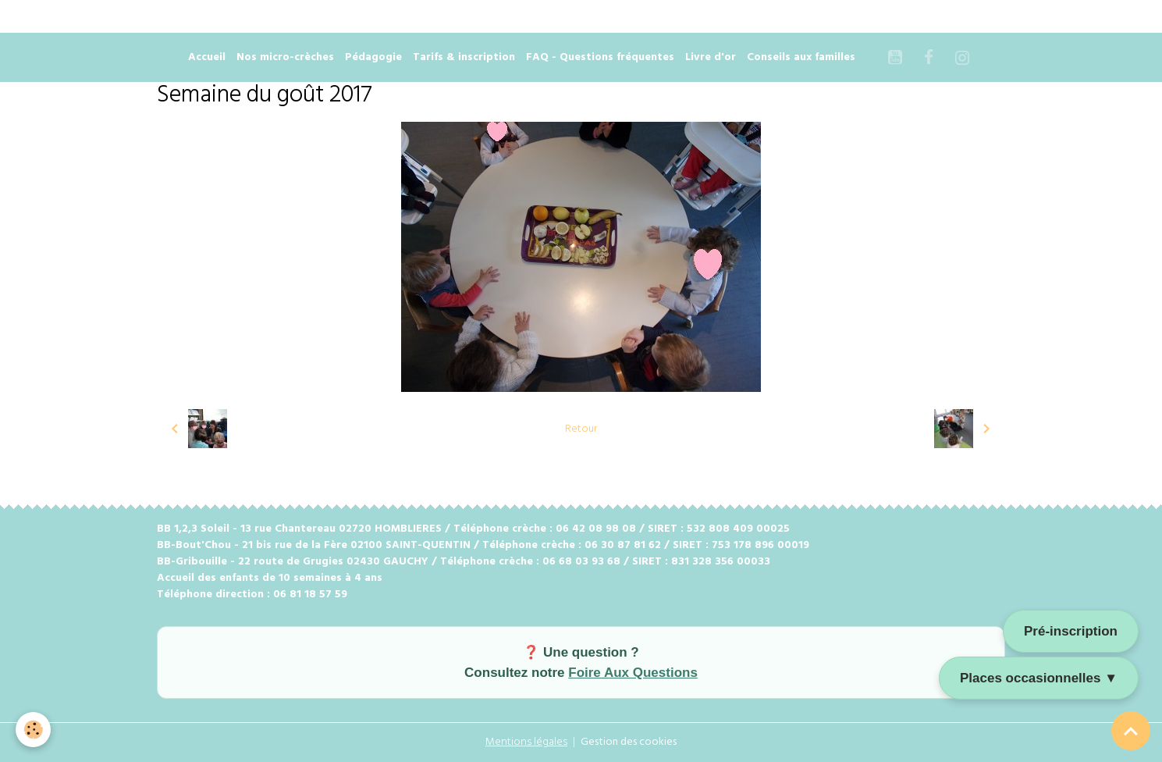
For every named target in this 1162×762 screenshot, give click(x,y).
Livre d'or (710, 57)
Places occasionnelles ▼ (1039, 678)
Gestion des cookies (629, 742)
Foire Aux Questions (633, 672)
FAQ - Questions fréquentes (600, 57)
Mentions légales (526, 742)
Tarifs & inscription (464, 57)
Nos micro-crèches (285, 57)
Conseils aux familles (801, 57)
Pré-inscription (1071, 631)
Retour (581, 429)
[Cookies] (33, 729)
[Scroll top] (1130, 730)
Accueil (207, 57)
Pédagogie (373, 57)
